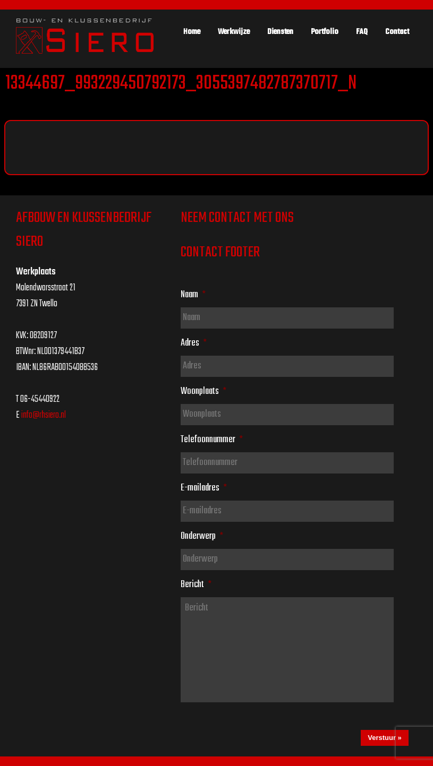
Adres (194, 342)
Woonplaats (203, 391)
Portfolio (324, 31)
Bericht (196, 584)
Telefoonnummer (212, 439)
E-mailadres (204, 487)
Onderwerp (202, 536)
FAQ (362, 31)
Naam (193, 294)
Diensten (280, 31)
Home (191, 31)
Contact (397, 31)
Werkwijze (234, 31)
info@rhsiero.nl (43, 415)
